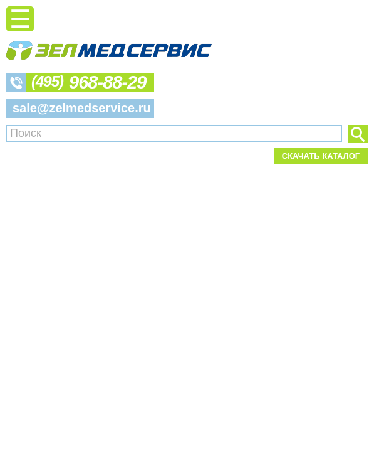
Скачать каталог (321, 156)
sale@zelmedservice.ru (82, 108)
